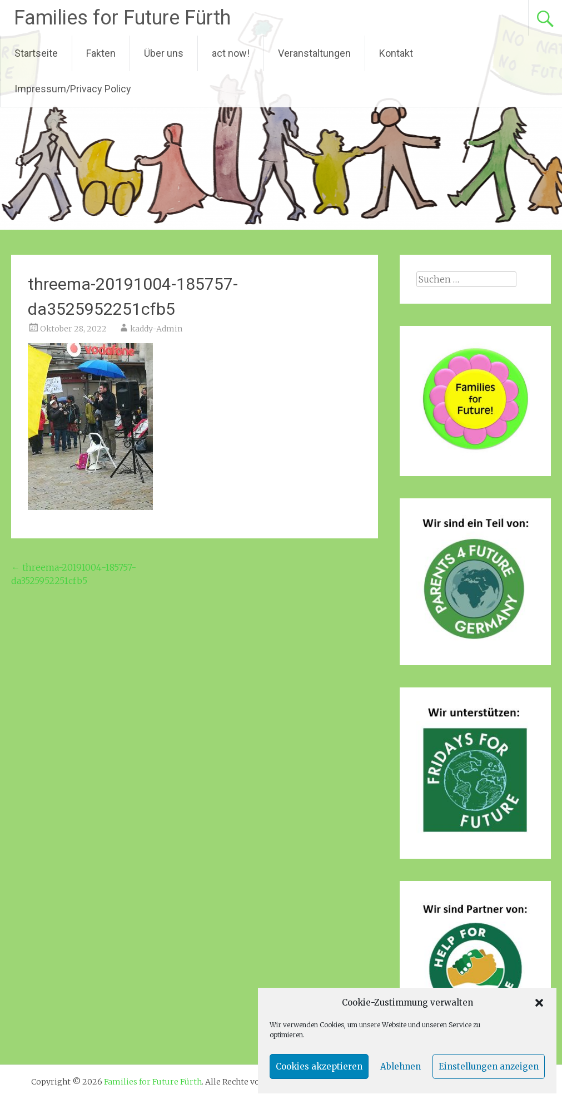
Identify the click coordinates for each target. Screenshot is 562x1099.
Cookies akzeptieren (319, 1066)
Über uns (163, 53)
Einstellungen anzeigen (489, 1066)
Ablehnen (400, 1066)
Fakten (101, 53)
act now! (231, 53)
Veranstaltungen (314, 53)
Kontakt (396, 53)
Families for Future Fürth (122, 17)
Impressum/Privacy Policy (72, 89)
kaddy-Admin (156, 329)
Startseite (36, 53)
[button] (539, 1002)
